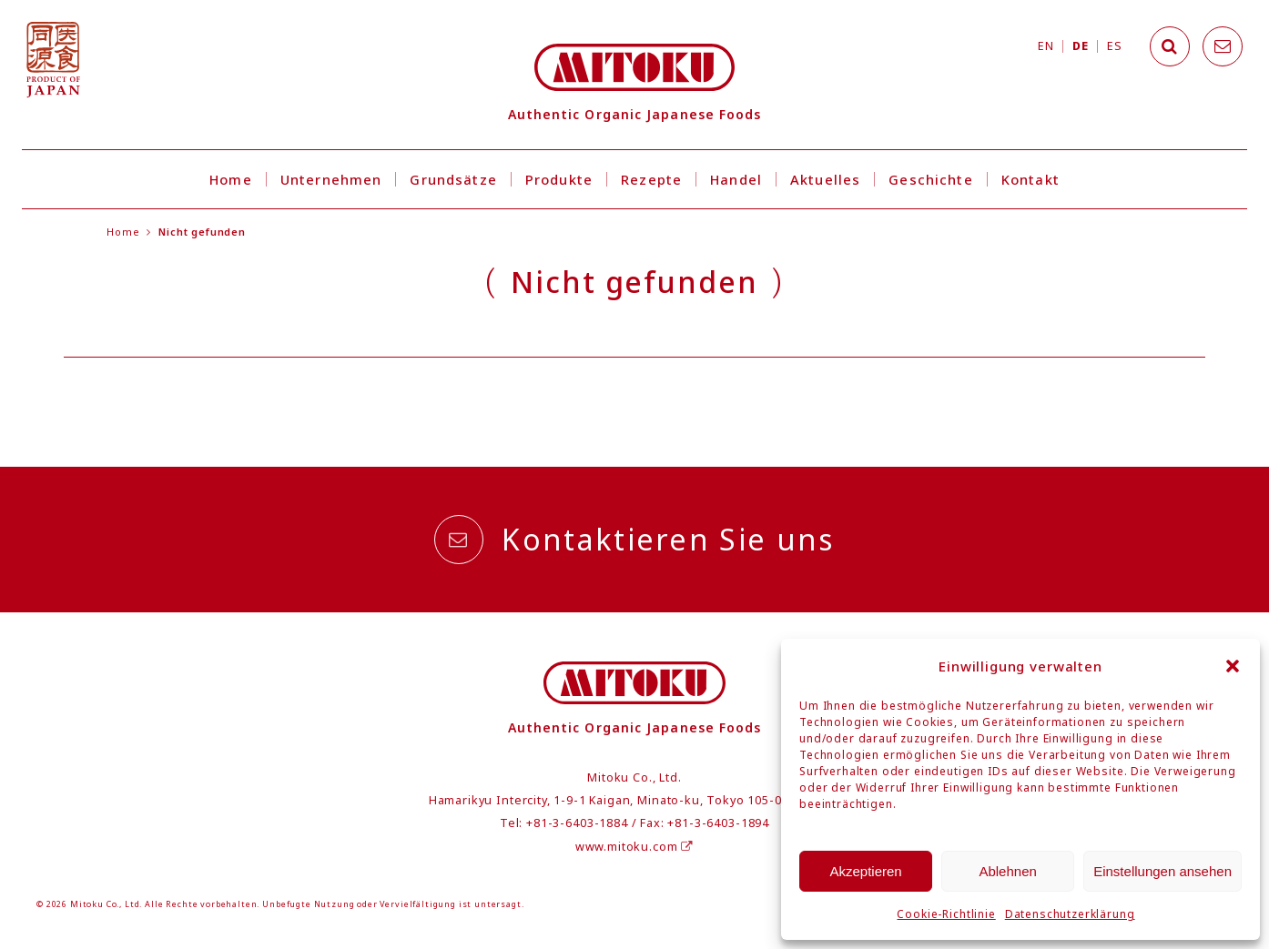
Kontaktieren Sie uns (634, 539)
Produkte (559, 179)
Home (230, 179)
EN (1045, 46)
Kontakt (1030, 179)
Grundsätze (453, 179)
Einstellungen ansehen (1162, 871)
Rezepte (651, 179)
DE (1080, 46)
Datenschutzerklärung (1070, 914)
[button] (1232, 666)
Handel (736, 179)
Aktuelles (825, 179)
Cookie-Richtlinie (946, 914)
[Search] (1170, 46)
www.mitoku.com (634, 846)
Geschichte (930, 179)
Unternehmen (331, 179)
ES (1114, 46)
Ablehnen (1007, 871)
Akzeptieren (865, 871)
